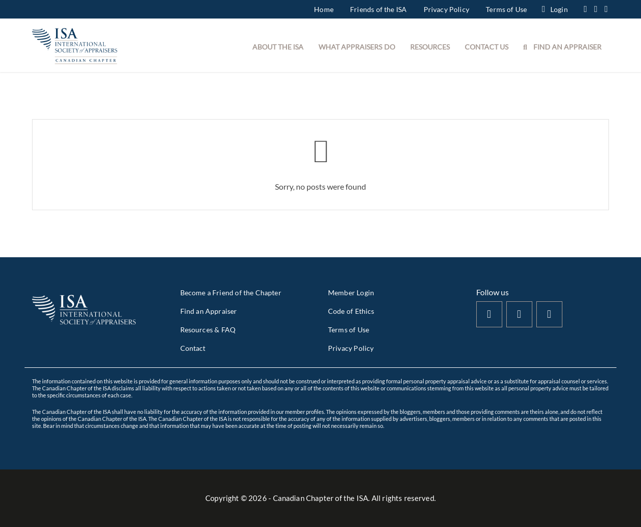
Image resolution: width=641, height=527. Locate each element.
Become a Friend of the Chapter (230, 292)
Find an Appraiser (208, 311)
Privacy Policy (446, 9)
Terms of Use (506, 9)
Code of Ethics (351, 311)
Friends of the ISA (378, 9)
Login (554, 9)
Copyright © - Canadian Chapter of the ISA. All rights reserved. (320, 497)
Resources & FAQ (208, 329)
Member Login (351, 292)
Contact (193, 348)
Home (324, 9)
